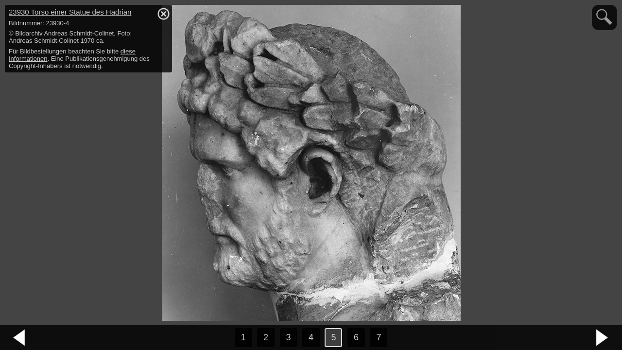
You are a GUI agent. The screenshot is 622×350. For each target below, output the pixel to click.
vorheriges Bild (19, 338)
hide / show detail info (163, 13)
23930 (70, 12)
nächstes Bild (602, 338)
